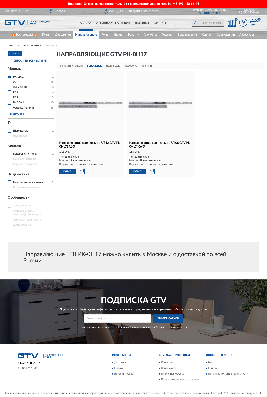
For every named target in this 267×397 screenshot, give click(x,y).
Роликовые (20, 136)
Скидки (212, 368)
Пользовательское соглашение (180, 379)
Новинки (142, 22)
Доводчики (63, 34)
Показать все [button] (16, 114)
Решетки (167, 34)
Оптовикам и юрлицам (113, 22)
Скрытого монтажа (25, 164)
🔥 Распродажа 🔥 (24, 34)
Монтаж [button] (14, 146)
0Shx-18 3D (20, 87)
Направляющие (86, 34)
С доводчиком (22, 205)
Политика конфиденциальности (228, 374)
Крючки (207, 34)
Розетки (133, 34)
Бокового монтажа (25, 154)
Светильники (226, 34)
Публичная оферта (172, 374)
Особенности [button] (18, 197)
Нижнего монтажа (24, 159)
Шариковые (20, 130)
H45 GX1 (18, 102)
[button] (209, 12)
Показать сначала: (71, 65)
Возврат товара (123, 374)
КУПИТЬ (67, 171)
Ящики (118, 34)
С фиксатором (22, 225)
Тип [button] (10, 122)
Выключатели (187, 34)
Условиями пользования (169, 327)
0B (14, 82)
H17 (15, 92)
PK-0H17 (18, 77)
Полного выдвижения (26, 187)
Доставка (120, 362)
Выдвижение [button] (18, 174)
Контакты (159, 22)
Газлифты (150, 34)
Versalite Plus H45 (23, 107)
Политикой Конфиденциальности (135, 327)
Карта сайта (168, 368)
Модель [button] (14, 69)
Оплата (118, 368)
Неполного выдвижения (28, 182)
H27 (15, 97)
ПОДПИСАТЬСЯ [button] (168, 318)
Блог (211, 362)
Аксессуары (247, 34)
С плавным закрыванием (28, 219)
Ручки (105, 34)
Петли (46, 34)
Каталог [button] (86, 22)
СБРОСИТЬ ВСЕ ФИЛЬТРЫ (31, 60)
